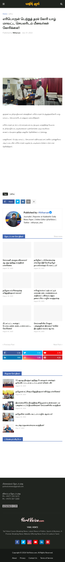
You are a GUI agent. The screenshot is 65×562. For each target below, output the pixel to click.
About (14, 558)
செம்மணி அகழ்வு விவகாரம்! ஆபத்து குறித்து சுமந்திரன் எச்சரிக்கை (15, 262)
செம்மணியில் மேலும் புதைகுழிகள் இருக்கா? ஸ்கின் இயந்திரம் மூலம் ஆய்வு (46, 326)
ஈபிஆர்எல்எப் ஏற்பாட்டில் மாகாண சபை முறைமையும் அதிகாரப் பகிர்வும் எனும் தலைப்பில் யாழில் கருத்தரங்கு (46, 294)
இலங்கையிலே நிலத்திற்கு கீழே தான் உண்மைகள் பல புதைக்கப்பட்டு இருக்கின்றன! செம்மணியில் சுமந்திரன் (38, 404)
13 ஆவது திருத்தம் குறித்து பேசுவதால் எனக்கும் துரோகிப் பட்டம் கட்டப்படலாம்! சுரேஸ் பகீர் (35, 381)
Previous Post (9, 344)
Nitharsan (44, 212)
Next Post (57, 344)
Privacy (22, 558)
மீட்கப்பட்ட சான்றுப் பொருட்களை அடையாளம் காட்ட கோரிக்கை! (17, 326)
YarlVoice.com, (32, 553)
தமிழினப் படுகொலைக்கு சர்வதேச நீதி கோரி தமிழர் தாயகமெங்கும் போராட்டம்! (45, 262)
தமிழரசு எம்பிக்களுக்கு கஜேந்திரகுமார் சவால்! (12, 291)
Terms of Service (46, 558)
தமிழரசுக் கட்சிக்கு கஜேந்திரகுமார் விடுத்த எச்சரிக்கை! (38, 391)
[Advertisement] (32, 56)
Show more (58, 236)
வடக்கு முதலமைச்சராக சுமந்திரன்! (30, 425)
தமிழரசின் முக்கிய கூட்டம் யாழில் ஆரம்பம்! (34, 414)
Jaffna (10, 14)
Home (5, 14)
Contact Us (33, 558)
